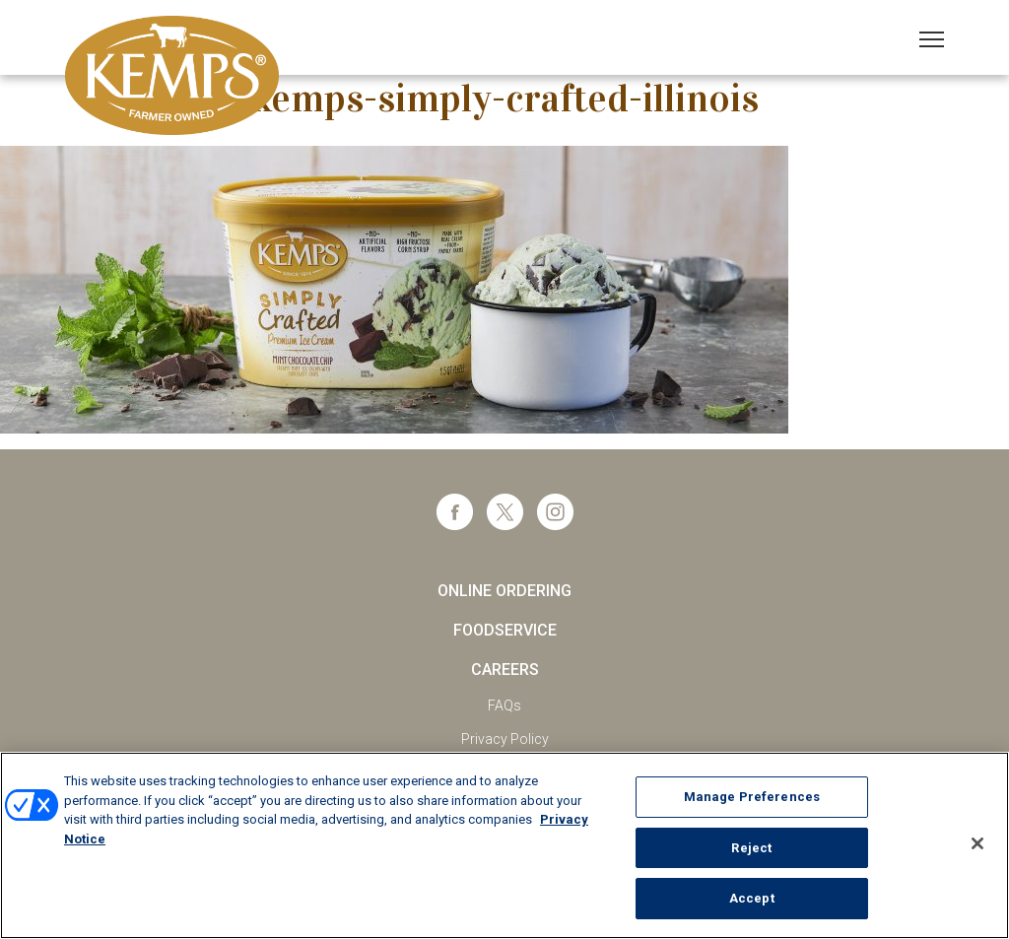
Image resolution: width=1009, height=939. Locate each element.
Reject (751, 847)
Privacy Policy (505, 739)
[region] (504, 845)
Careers (505, 669)
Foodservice (505, 630)
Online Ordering (504, 590)
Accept (751, 898)
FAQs (504, 705)
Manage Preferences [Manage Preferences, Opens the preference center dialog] (752, 796)
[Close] (977, 843)
